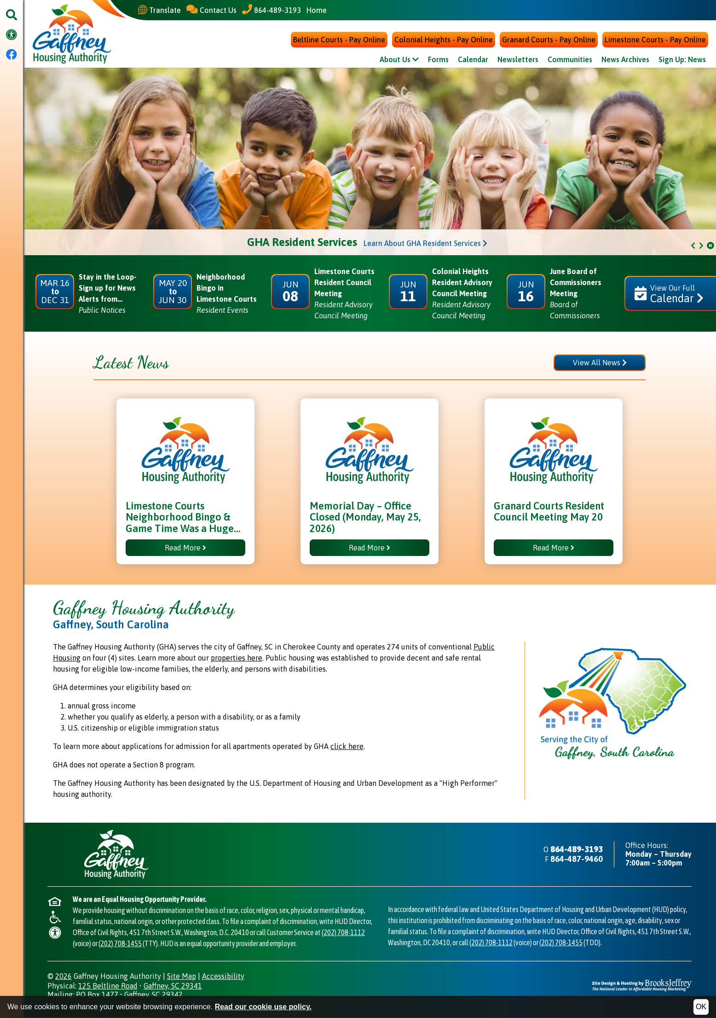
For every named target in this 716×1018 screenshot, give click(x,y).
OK (701, 1007)
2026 (63, 976)
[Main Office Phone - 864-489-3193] (271, 10)
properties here (236, 659)
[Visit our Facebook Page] (11, 55)
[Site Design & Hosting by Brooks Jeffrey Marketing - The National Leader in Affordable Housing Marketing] (642, 985)
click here (347, 747)
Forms (438, 60)
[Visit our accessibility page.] (11, 35)
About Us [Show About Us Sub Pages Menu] (399, 60)
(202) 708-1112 (343, 933)
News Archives (625, 60)
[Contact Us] (211, 10)
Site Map (181, 976)
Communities (570, 60)
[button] (11, 15)
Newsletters (517, 60)
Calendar (473, 60)
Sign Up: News (682, 60)
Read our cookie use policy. (263, 1007)
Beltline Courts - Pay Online (339, 40)
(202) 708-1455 (120, 944)
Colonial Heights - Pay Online (443, 40)
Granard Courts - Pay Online (548, 40)
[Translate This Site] (159, 10)
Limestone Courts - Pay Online (655, 40)
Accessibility (223, 976)
